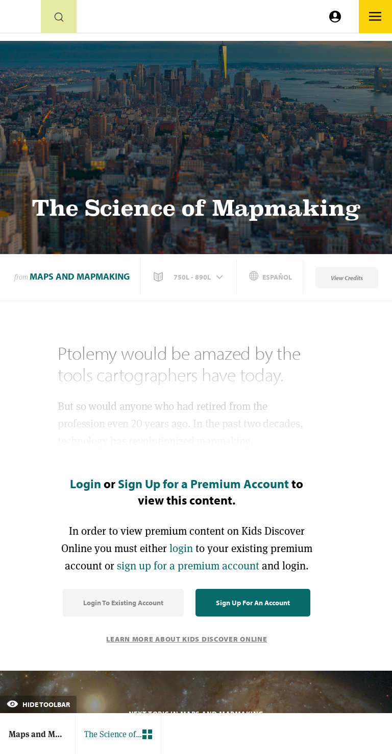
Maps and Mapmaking (80, 276)
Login (85, 483)
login (181, 548)
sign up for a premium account (188, 566)
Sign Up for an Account (253, 602)
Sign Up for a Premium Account (203, 483)
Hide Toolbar (38, 704)
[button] (189, 277)
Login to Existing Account (123, 602)
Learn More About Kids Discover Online (186, 639)
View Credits (347, 278)
